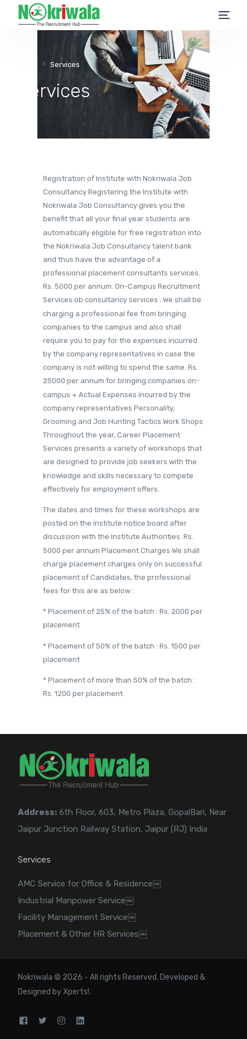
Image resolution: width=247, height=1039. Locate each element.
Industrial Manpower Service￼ (76, 900)
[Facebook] (23, 1020)
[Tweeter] (42, 1020)
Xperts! (76, 992)
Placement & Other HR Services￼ (82, 934)
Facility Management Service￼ (77, 917)
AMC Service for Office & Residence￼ (89, 884)
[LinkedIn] (80, 1020)
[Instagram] (61, 1020)
